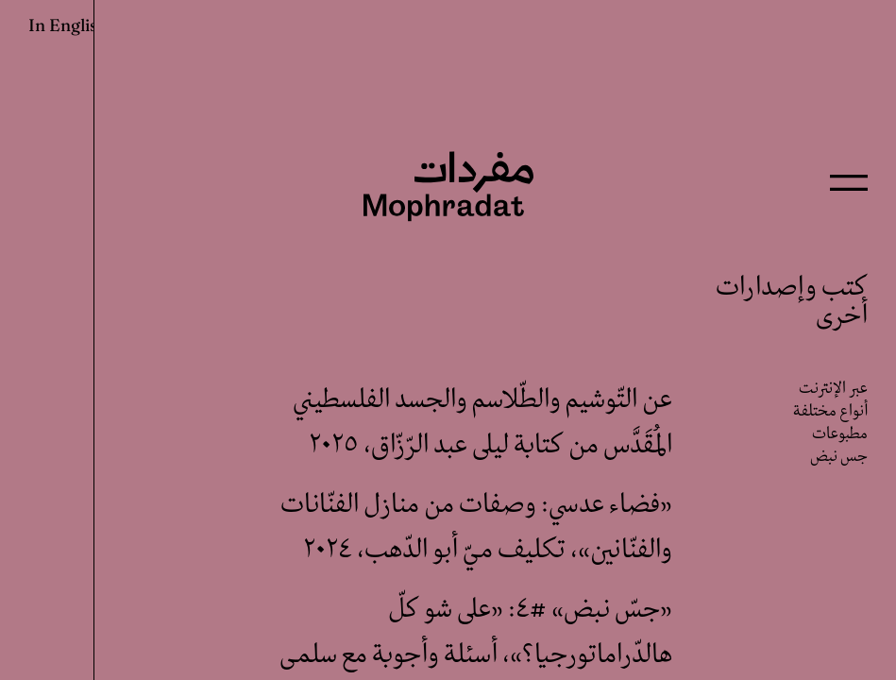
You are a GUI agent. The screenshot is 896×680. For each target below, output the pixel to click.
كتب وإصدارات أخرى (792, 301)
